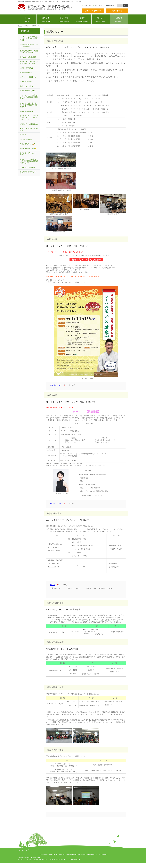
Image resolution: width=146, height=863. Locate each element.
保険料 (82, 19)
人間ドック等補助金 (26, 68)
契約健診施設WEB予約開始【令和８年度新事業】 (29, 52)
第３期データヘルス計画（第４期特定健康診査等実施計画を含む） (29, 161)
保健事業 (119, 19)
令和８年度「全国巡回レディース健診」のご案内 (29, 62)
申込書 (52, 585)
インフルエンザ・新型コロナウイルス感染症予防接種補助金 (29, 97)
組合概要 (46, 19)
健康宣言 (23, 135)
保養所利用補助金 (26, 81)
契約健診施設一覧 (26, 72)
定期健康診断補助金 (26, 111)
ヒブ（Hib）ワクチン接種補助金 (29, 129)
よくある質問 (86, 6)
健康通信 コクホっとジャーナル (29, 154)
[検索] (111, 5)
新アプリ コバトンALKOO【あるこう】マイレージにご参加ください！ (29, 117)
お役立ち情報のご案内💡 (28, 148)
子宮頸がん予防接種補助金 (29, 124)
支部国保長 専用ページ (93, 11)
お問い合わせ (117, 11)
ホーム (27, 19)
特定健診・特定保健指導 (28, 57)
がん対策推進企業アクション (29, 172)
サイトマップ (98, 6)
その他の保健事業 (26, 139)
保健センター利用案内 (27, 167)
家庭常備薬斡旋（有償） (28, 91)
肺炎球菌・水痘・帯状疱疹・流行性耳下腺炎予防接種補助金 (29, 105)
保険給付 (101, 19)
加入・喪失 (64, 19)
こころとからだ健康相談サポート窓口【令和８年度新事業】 (29, 38)
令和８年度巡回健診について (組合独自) (29, 45)
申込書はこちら (55, 385)
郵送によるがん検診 (26, 86)
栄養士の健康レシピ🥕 (27, 144)
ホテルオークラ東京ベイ (28, 77)
